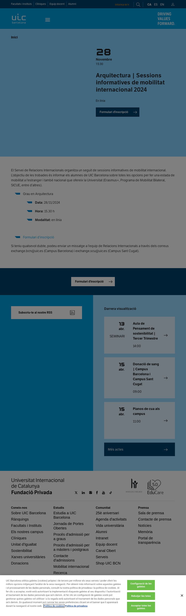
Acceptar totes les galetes (141, 607)
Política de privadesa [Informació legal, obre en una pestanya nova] (76, 606)
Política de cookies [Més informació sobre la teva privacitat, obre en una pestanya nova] (54, 606)
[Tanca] (182, 595)
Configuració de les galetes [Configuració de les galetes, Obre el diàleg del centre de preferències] (141, 585)
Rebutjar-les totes (141, 596)
